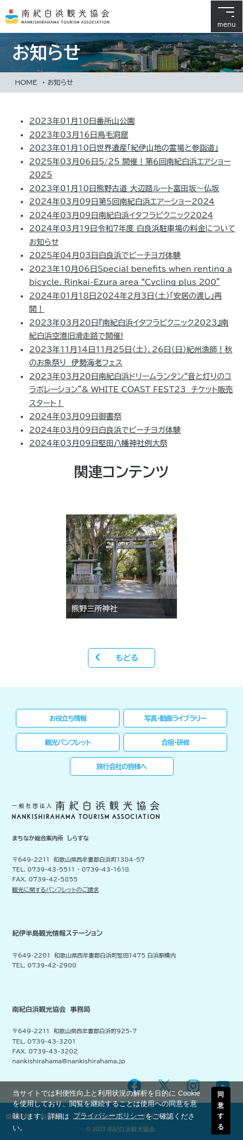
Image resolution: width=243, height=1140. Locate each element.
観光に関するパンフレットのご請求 (55, 889)
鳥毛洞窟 (78, 135)
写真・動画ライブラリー (175, 718)
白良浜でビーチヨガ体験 (104, 255)
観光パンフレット (68, 742)
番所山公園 (81, 121)
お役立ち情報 (67, 718)
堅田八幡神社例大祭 (98, 443)
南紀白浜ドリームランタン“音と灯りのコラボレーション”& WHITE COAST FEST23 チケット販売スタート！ (131, 390)
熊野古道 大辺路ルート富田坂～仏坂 (124, 188)
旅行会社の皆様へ (122, 766)
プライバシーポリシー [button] (108, 1116)
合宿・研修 (175, 742)
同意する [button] (220, 1110)
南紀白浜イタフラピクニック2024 (121, 215)
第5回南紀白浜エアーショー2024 (122, 201)
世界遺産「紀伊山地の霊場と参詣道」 (123, 148)
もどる (127, 658)
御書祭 (75, 416)
